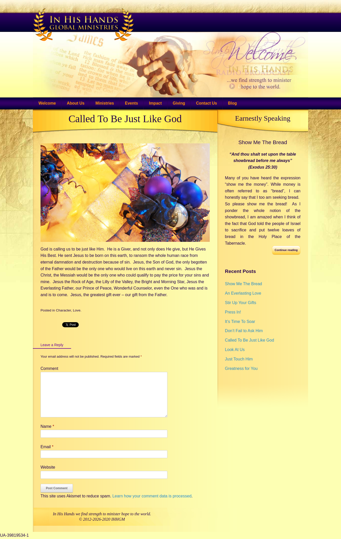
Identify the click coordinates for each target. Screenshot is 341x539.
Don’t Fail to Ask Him (244, 331)
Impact (155, 103)
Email (47, 447)
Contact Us (206, 103)
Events (131, 103)
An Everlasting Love (243, 293)
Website (48, 467)
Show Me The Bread (262, 142)
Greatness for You (241, 368)
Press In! (233, 312)
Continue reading (286, 250)
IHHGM (118, 519)
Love (76, 310)
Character (63, 310)
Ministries (104, 103)
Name (47, 426)
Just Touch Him (239, 359)
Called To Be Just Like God (125, 118)
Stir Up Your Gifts (240, 302)
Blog (232, 103)
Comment (49, 368)
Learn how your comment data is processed (151, 496)
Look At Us (235, 349)
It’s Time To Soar (240, 321)
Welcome (47, 103)
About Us (75, 103)
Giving (179, 103)
